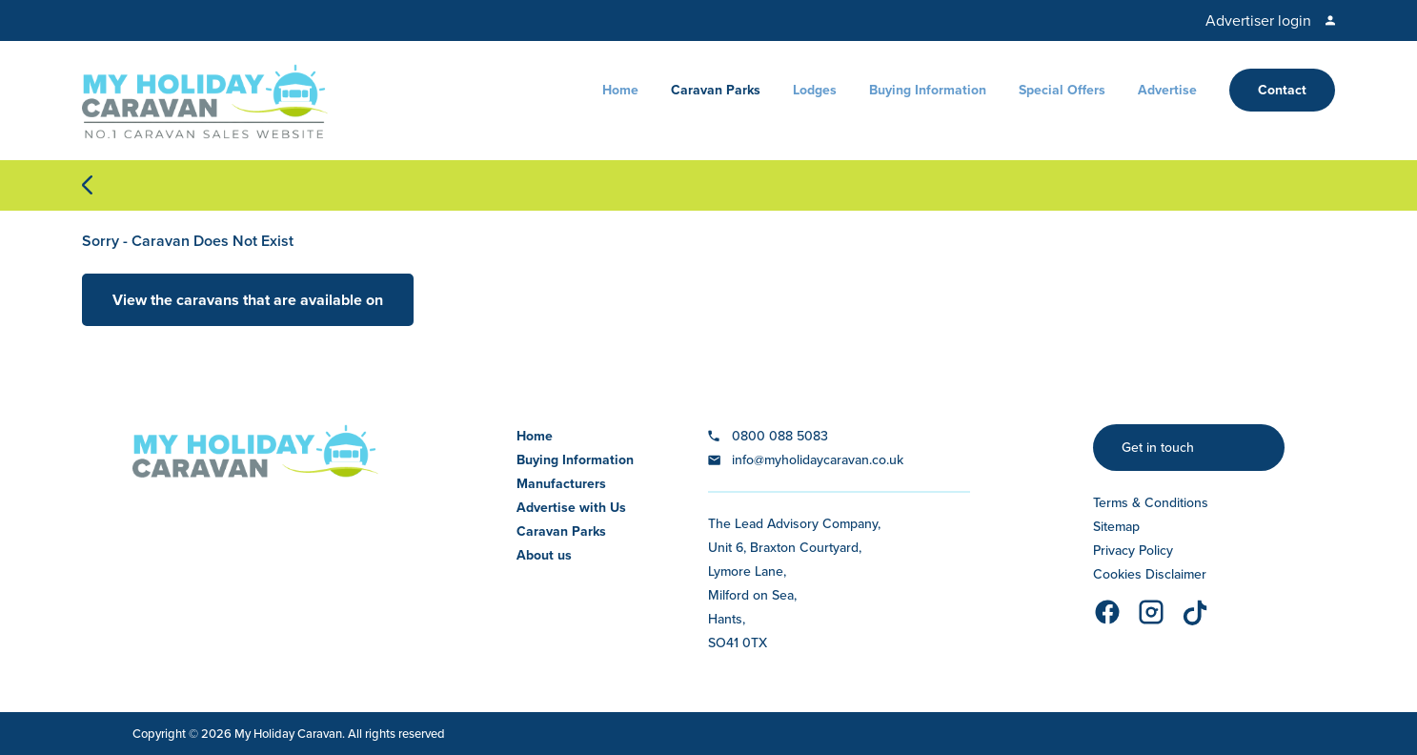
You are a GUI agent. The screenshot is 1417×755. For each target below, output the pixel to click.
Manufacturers (561, 484)
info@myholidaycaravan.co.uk (817, 460)
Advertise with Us (571, 508)
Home (620, 90)
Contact (1282, 90)
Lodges (815, 90)
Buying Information (927, 90)
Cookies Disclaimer (1149, 574)
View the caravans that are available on (247, 300)
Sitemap (1116, 527)
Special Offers (1062, 90)
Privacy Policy (1133, 551)
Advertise (1167, 90)
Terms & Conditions (1150, 503)
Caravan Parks (715, 90)
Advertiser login (1258, 20)
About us (544, 555)
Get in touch (1158, 448)
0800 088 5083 (780, 436)
